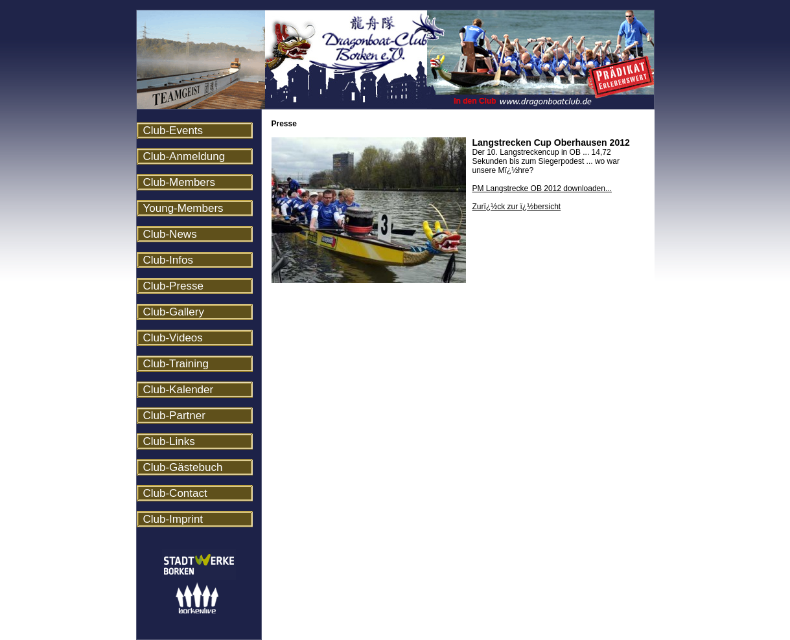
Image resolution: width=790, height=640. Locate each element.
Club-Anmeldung (184, 156)
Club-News (170, 234)
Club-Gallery (173, 312)
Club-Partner (174, 415)
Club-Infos (168, 260)
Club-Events (173, 130)
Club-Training (176, 364)
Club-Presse (173, 286)
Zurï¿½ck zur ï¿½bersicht (516, 206)
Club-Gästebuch (183, 467)
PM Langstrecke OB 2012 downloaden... (542, 188)
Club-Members (179, 182)
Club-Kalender (178, 389)
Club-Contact (175, 493)
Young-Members (183, 208)
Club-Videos (173, 338)
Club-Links (169, 441)
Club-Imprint (173, 519)
